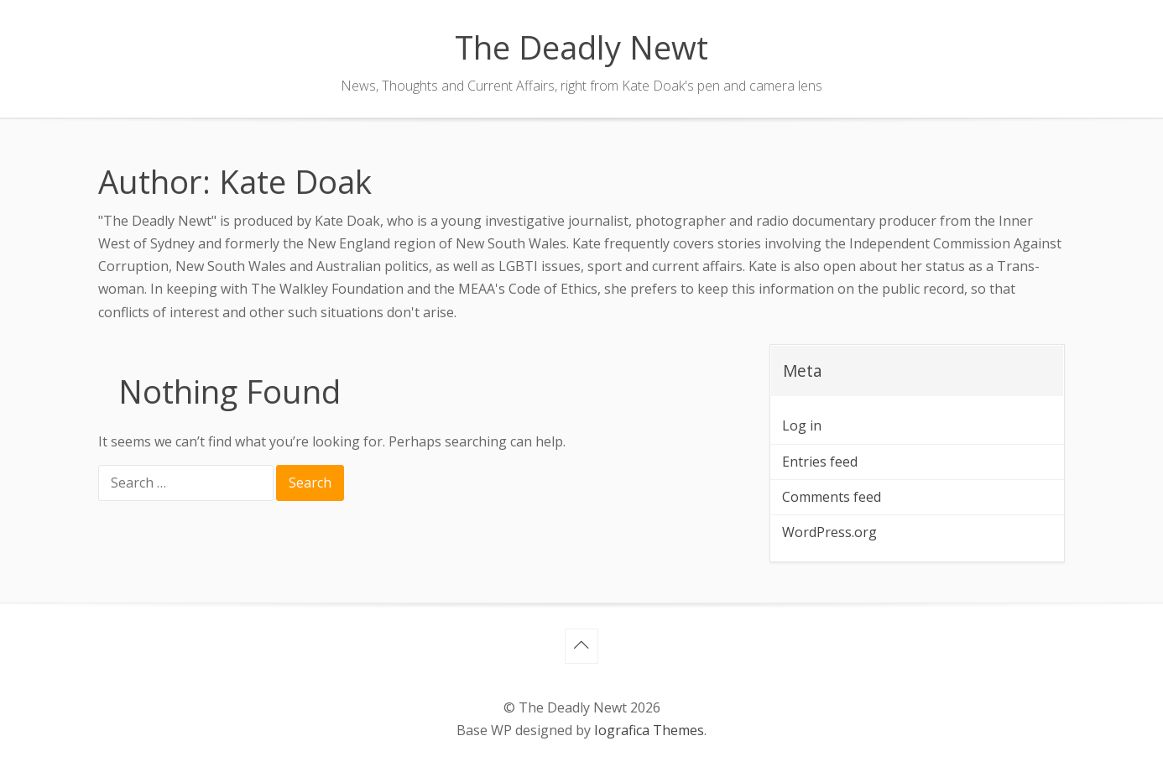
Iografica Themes (649, 730)
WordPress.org (829, 532)
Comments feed (831, 497)
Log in (801, 425)
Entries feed (820, 461)
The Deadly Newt (581, 47)
